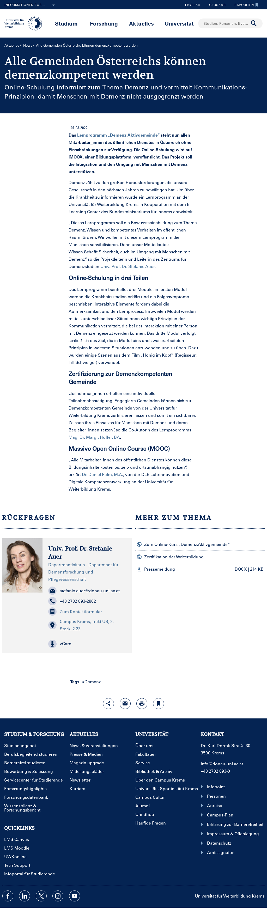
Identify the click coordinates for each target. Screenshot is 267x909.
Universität (179, 23)
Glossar (215, 4)
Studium (66, 23)
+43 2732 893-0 (215, 771)
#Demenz (91, 681)
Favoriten (244, 4)
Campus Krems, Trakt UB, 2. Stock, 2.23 (81, 625)
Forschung (104, 23)
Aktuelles (141, 23)
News (27, 45)
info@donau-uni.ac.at (222, 763)
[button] (87, 644)
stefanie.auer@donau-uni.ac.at (84, 591)
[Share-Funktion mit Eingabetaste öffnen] (108, 703)
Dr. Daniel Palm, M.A (102, 474)
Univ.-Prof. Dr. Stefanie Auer (127, 266)
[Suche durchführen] (254, 23)
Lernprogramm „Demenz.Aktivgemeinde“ (118, 135)
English (193, 5)
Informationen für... (30, 5)
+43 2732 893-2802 (72, 601)
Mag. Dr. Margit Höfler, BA (94, 437)
